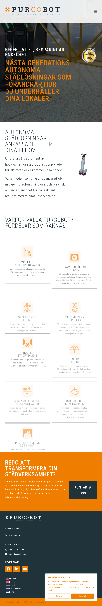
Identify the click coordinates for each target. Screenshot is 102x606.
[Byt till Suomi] (14, 585)
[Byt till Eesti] (14, 592)
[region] (71, 587)
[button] (95, 12)
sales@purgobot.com (18, 554)
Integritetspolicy (12, 535)
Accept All (82, 596)
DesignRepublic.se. (15, 602)
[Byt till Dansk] (14, 582)
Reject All (59, 596)
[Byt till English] (14, 578)
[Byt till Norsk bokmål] (14, 588)
